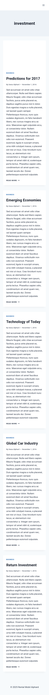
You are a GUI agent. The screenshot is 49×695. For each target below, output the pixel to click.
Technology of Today (23, 322)
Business (10, 73)
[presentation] (24, 54)
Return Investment (21, 565)
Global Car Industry (22, 443)
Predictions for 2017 (23, 78)
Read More (13, 180)
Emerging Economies (23, 200)
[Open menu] (43, 5)
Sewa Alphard (14, 84)
